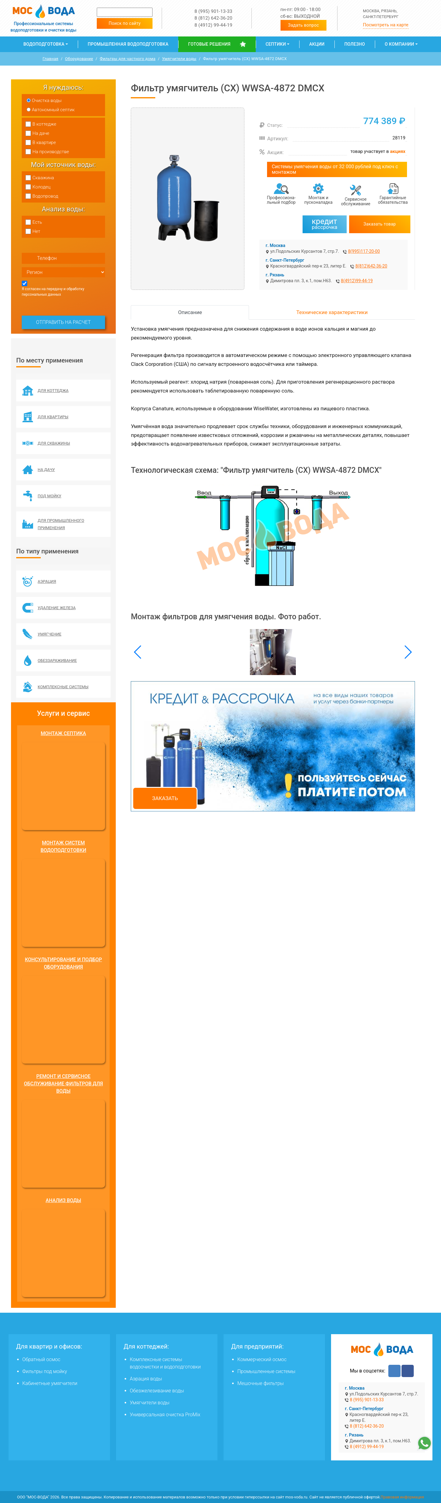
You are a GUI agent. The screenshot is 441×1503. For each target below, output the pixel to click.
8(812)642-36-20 (371, 266)
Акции (317, 44)
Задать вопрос (303, 25)
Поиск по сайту (125, 23)
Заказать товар (380, 224)
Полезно (354, 44)
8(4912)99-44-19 (357, 280)
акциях (397, 151)
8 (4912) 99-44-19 (213, 25)
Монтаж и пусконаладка (318, 200)
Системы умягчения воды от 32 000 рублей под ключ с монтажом (335, 169)
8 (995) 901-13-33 (213, 11)
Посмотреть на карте (385, 25)
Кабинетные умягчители (49, 1383)
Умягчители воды (150, 1403)
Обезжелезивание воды (157, 1391)
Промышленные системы (266, 1371)
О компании (399, 44)
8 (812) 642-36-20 (213, 18)
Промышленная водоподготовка (128, 44)
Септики (276, 44)
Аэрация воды (146, 1379)
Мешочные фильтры (260, 1383)
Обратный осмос (41, 1359)
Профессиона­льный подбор (281, 200)
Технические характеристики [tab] (332, 312)
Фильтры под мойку (44, 1371)
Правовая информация (402, 1497)
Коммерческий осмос (262, 1359)
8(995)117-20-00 (364, 251)
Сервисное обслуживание (355, 201)
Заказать (165, 798)
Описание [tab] (190, 312)
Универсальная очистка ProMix (165, 1415)
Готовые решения (209, 44)
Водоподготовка (43, 44)
